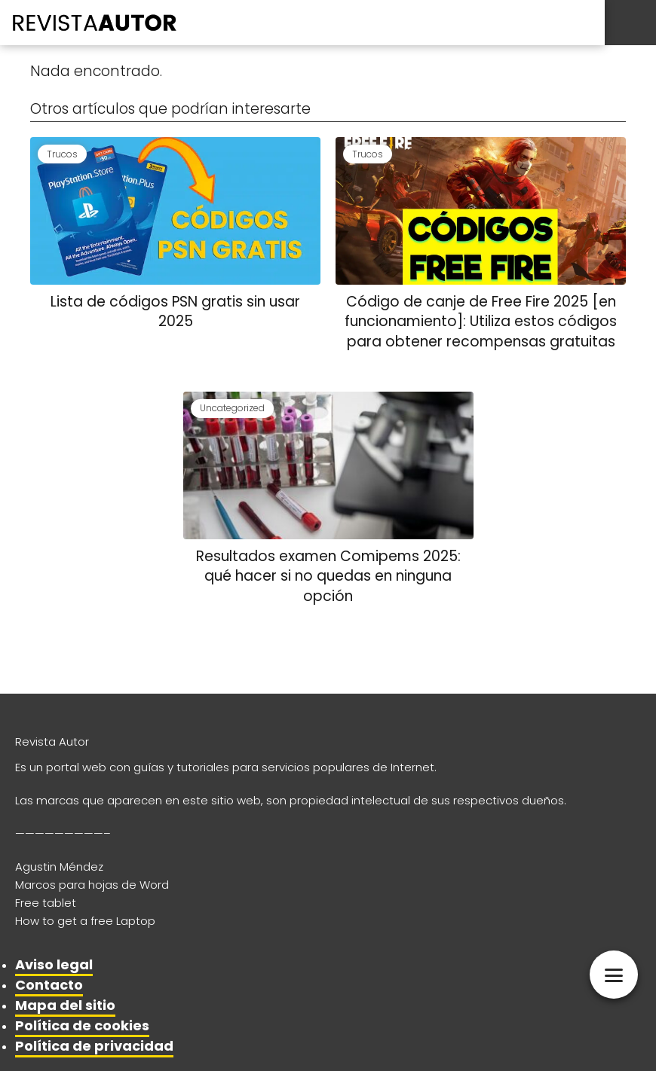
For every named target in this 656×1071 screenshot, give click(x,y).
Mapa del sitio (65, 1005)
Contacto (49, 984)
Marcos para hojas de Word (92, 884)
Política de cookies (82, 1025)
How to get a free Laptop (85, 921)
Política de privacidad (94, 1045)
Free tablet (45, 903)
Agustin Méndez (59, 866)
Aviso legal (54, 964)
